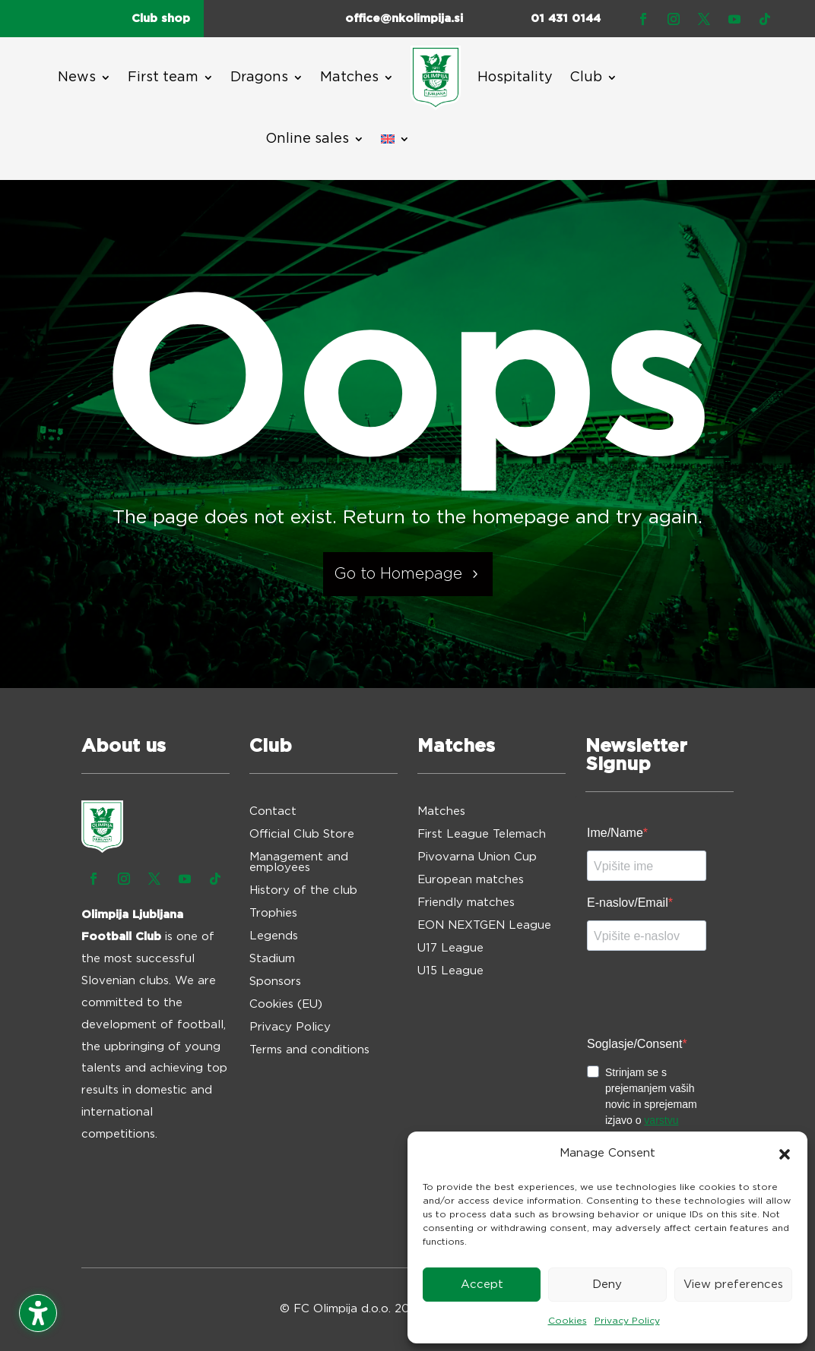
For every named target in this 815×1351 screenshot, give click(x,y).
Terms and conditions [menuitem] (309, 1050)
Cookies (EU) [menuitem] (285, 1004)
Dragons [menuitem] (259, 77)
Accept (482, 1284)
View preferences (733, 1284)
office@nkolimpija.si (404, 18)
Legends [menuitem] (273, 936)
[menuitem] (436, 78)
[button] (784, 1154)
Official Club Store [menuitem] (301, 834)
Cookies (567, 1320)
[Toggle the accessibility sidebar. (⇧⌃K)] (38, 1313)
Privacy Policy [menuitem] (290, 1027)
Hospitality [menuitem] (515, 77)
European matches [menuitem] (470, 880)
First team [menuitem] (163, 77)
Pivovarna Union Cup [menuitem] (477, 857)
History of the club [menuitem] (303, 890)
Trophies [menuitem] (273, 913)
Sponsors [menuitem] (275, 982)
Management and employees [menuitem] (298, 862)
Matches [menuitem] (349, 77)
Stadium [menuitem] (272, 959)
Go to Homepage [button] (398, 574)
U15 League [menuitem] (450, 971)
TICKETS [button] (687, 105)
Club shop (161, 18)
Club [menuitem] (585, 77)
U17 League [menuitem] (450, 948)
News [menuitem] (77, 77)
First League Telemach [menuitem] (481, 834)
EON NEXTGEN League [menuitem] (484, 925)
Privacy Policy (627, 1320)
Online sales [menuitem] (307, 139)
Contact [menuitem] (273, 811)
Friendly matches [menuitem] (466, 903)
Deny (607, 1284)
